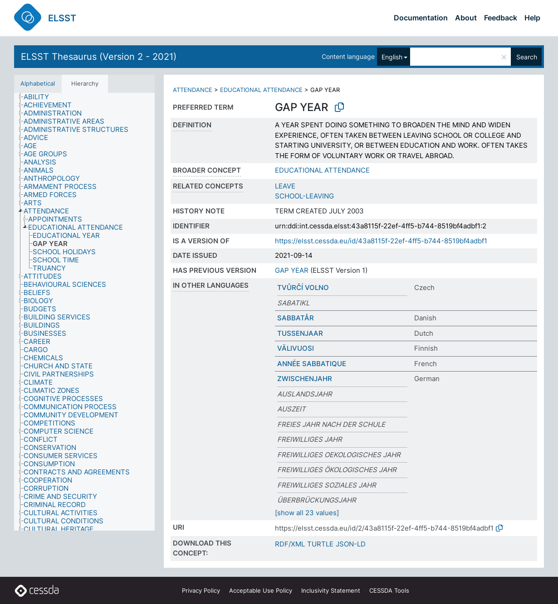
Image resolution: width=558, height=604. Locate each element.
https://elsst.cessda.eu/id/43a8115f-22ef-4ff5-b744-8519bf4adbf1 (381, 241)
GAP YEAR (291, 270)
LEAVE (285, 186)
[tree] (84, 312)
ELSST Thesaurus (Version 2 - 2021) (98, 56)
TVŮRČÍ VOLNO (303, 287)
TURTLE (320, 544)
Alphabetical (37, 83)
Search (526, 57)
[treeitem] (40, 97)
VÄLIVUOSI (295, 348)
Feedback (500, 17)
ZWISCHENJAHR (304, 378)
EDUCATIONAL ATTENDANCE (261, 89)
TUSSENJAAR (300, 333)
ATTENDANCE (192, 89)
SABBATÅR (295, 318)
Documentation (421, 17)
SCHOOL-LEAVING (304, 196)
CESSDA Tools (389, 590)
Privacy (201, 590)
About (466, 17)
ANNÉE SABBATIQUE (311, 363)
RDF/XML (290, 544)
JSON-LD (351, 544)
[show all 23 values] (307, 512)
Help (532, 17)
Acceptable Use (260, 590)
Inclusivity (330, 590)
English (392, 57)
